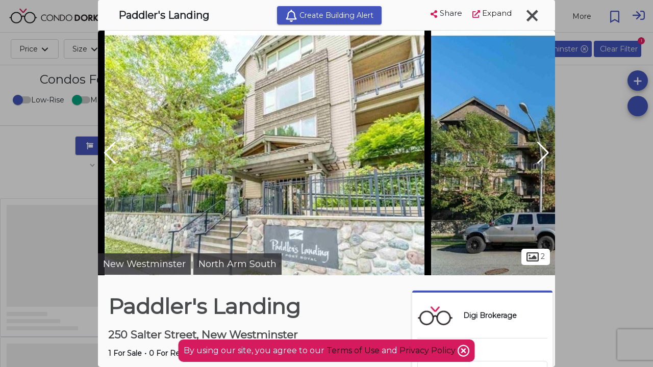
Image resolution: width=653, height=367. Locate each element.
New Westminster (144, 264)
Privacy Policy (428, 350)
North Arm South (237, 264)
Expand (492, 13)
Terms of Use (353, 350)
